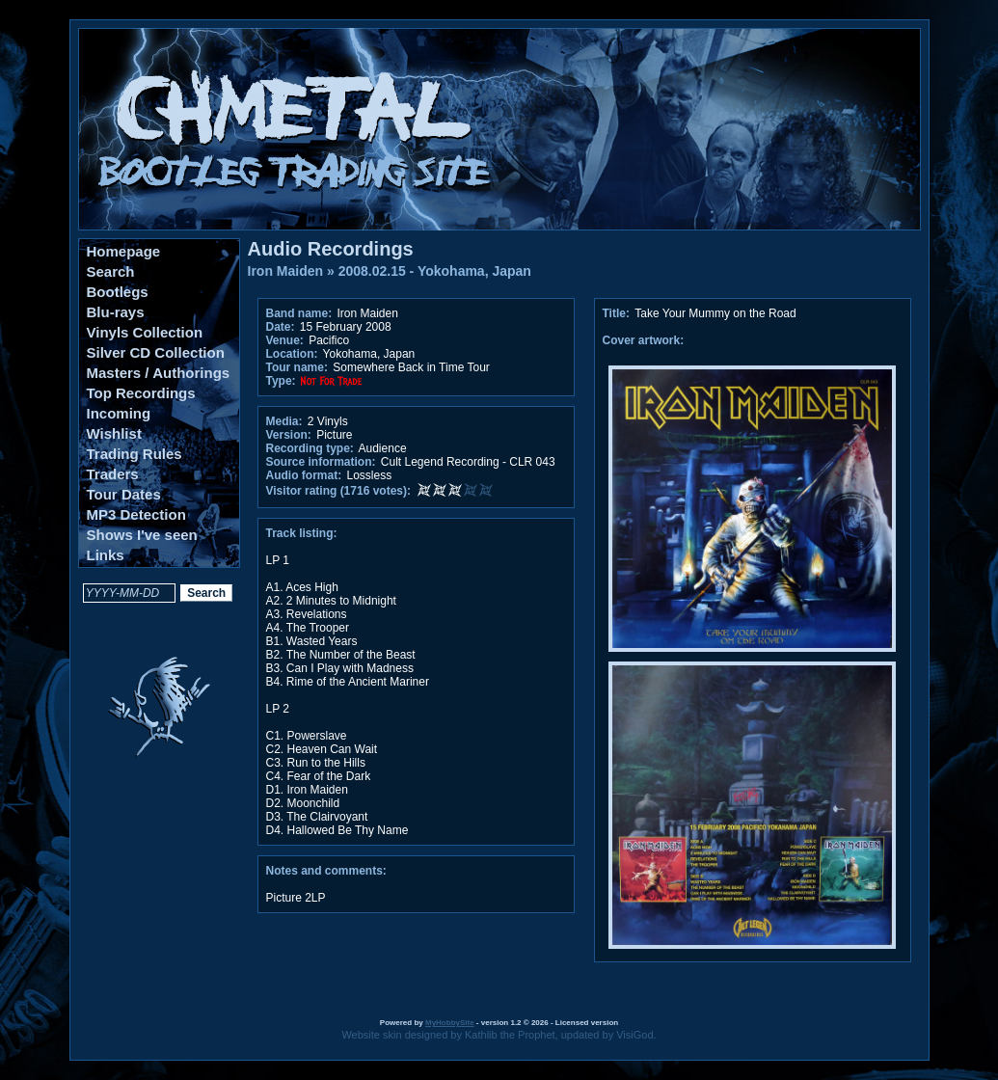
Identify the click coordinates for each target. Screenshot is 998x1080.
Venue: (285, 340)
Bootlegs (117, 292)
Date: (280, 327)
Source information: (321, 462)
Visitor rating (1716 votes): (339, 491)
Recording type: (310, 448)
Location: (292, 354)
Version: (288, 435)
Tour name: (297, 367)
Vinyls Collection (145, 332)
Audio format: (304, 475)
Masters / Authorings (158, 372)
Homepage (124, 251)
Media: (284, 421)
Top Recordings (141, 393)
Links (105, 555)
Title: (618, 313)
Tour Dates (124, 494)
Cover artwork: (644, 340)
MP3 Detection (136, 514)
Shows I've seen (142, 534)
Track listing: (301, 533)
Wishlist (114, 433)
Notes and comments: (326, 871)
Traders (113, 474)
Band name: (299, 313)
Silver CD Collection (156, 352)
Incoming (119, 413)
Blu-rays (116, 312)
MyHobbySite (449, 1022)
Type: (281, 381)
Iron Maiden (286, 271)
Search (111, 271)
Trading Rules (134, 454)
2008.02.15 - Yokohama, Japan (434, 271)
